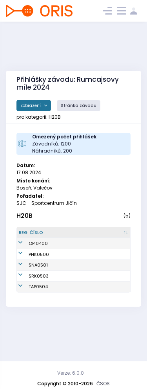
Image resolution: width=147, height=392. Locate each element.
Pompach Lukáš (72, 270)
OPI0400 (38, 253)
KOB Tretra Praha (105, 322)
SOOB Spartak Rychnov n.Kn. (109, 305)
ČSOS (103, 383)
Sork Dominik (69, 322)
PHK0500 (39, 270)
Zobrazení (31, 106)
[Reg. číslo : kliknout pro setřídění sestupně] (35, 236)
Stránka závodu (78, 106)
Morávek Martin (72, 305)
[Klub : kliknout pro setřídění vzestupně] (112, 236)
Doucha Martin (71, 288)
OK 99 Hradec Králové (109, 270)
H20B (24, 215)
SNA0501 (38, 288)
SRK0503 (39, 305)
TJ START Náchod (103, 288)
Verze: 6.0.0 (70, 373)
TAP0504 (38, 322)
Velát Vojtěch (69, 253)
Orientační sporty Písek (107, 253)
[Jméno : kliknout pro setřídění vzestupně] (73, 236)
